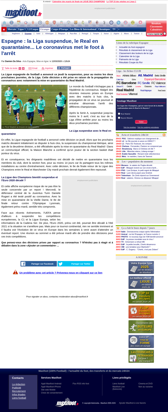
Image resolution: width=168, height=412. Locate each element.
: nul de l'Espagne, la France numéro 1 (138, 234)
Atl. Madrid (145, 75)
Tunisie (136, 33)
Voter (141, 122)
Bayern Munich (127, 118)
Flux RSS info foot (81, 383)
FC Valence (158, 83)
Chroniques (104, 29)
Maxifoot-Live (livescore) (119, 388)
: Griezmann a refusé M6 (130, 242)
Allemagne (49, 33)
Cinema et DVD (145, 383)
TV (114, 29)
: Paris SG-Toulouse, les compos (134, 144)
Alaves (118, 76)
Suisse (106, 33)
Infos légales (18, 394)
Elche (134, 79)
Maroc (126, 33)
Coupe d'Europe (59, 29)
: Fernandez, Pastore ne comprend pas (139, 146)
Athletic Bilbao (129, 75)
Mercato (12, 29)
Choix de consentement (51, 393)
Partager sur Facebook (37, 264)
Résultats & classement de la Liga (135, 50)
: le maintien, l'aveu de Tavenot (134, 156)
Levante (138, 86)
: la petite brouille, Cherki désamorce (136, 244)
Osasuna (147, 86)
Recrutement (19, 391)
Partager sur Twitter (74, 264)
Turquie (96, 33)
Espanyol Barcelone (154, 79)
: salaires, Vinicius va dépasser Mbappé (137, 178)
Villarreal (132, 94)
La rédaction (18, 384)
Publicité (16, 387)
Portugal (85, 33)
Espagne (28, 33)
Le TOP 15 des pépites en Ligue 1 (121, 2)
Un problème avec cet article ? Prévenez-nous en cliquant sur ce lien (60, 272)
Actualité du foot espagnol (132, 47)
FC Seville (144, 83)
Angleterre (16, 33)
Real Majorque (145, 90)
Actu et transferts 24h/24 (134, 134)
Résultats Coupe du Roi (130, 62)
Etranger (45, 29)
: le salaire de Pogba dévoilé (134, 165)
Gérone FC (119, 86)
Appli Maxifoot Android (51, 383)
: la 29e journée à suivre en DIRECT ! (136, 141)
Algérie (116, 33)
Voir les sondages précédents (148, 127)
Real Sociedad (121, 94)
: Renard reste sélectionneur (138, 154)
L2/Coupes (33, 29)
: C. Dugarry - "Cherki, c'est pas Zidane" (137, 249)
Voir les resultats (130, 127)
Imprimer (47, 68)
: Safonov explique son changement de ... (138, 139)
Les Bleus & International (83, 29)
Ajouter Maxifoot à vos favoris (132, 403)
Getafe (129, 86)
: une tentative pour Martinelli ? (133, 247)
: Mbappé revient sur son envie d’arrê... (137, 168)
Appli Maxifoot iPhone (51, 387)
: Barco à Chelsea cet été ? (135, 149)
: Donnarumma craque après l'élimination (138, 232)
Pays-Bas (73, 33)
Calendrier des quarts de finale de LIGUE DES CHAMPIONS (78, 2)
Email (33, 68)
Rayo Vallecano (160, 86)
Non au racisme (145, 387)
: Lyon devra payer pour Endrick (134, 173)
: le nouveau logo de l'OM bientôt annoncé (139, 237)
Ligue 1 (22, 29)
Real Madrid (125, 90)
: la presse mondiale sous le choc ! (135, 239)
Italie (38, 33)
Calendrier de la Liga (129, 56)
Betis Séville (160, 75)
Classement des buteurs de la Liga (136, 53)
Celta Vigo (119, 79)
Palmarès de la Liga (129, 59)
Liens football (19, 398)
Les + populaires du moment (137, 161)
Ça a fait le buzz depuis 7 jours (138, 228)
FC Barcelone (126, 83)
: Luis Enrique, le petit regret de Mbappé (137, 170)
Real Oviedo (161, 91)
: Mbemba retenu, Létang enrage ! (135, 151)
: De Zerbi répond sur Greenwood (137, 175)
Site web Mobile (48, 390)
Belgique (61, 33)
